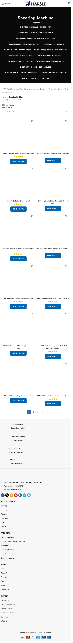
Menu (3, 571)
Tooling (3, 533)
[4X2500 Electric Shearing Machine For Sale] (18, 134)
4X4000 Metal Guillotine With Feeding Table (53, 401)
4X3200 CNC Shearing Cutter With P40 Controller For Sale (52, 351)
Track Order (5, 607)
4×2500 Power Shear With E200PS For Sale (53, 301)
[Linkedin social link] (20, 502)
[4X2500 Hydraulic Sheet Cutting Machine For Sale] (52, 184)
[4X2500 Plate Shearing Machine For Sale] (18, 281)
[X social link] (7, 502)
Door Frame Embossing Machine (13, 548)
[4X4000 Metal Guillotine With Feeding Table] (52, 381)
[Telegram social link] (29, 502)
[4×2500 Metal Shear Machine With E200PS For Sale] (52, 232)
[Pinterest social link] (16, 502)
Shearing (4, 517)
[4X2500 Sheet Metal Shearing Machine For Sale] (18, 331)
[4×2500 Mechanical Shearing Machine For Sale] (18, 232)
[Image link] (11, 483)
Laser (3, 529)
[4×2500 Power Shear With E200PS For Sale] (52, 281)
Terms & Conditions (8, 611)
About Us (4, 580)
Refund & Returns (7, 615)
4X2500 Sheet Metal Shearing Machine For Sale (18, 351)
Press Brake (5, 552)
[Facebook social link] (3, 502)
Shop (3, 592)
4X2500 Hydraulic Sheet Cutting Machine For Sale (53, 204)
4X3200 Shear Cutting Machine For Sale (18, 400)
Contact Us (5, 596)
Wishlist (4, 628)
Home (4, 97)
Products (5, 540)
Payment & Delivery (8, 620)
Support (4, 603)
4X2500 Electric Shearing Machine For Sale (18, 154)
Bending (4, 513)
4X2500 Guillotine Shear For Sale (18, 203)
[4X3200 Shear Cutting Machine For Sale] (18, 381)
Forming (4, 521)
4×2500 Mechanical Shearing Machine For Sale (18, 251)
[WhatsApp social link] (24, 502)
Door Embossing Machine (10, 561)
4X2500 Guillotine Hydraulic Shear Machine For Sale (52, 154)
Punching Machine (7, 557)
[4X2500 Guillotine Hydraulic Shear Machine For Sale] (52, 134)
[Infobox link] (35, 434)
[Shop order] (35, 111)
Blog (2, 588)
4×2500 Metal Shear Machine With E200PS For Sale (52, 251)
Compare (4, 624)
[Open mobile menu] (6, 3)
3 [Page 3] (37, 419)
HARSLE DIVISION (8, 508)
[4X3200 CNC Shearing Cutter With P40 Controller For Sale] (52, 331)
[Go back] (36, 12)
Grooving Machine (7, 544)
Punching (4, 525)
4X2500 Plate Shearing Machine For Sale (18, 300)
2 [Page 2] (33, 419)
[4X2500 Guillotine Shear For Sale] (18, 184)
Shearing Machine (7, 565)
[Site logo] (35, 3)
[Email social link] (11, 502)
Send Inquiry (18, 164)
